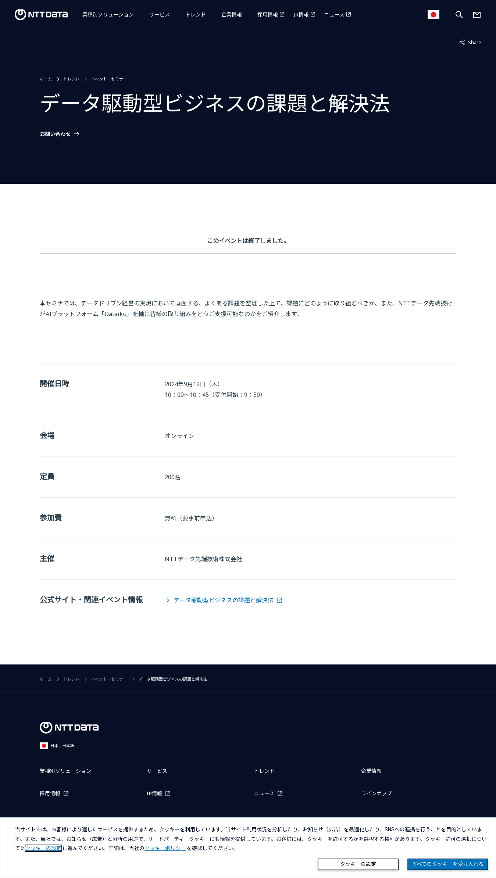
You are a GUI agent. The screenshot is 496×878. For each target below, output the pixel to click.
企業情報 (231, 14)
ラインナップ (376, 793)
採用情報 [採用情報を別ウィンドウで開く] (267, 14)
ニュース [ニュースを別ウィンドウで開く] (334, 14)
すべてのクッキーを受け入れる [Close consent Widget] (447, 864)
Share (470, 42)
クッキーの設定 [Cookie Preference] (358, 864)
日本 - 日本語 (57, 745)
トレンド (195, 14)
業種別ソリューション (108, 14)
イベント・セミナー (109, 79)
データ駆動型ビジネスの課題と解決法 (224, 600)
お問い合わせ (55, 134)
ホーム (46, 79)
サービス (159, 14)
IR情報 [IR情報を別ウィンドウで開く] (301, 14)
